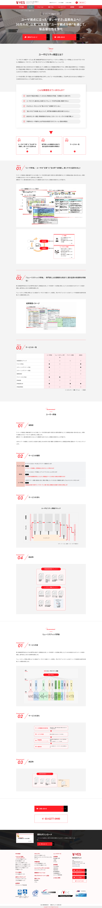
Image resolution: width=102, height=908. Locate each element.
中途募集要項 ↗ (57, 873)
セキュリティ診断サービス (39, 855)
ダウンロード (44, 844)
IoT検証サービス (19, 869)
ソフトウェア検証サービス (20, 859)
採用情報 (55, 864)
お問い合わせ (82, 2)
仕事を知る (55, 868)
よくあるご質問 (68, 2)
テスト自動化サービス (20, 874)
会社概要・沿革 (56, 858)
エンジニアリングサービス (39, 869)
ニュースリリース (61, 7)
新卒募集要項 (56, 871)
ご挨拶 (54, 860)
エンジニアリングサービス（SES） (42, 868)
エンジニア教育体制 (57, 875)
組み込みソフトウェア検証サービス (22, 866)
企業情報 (55, 856)
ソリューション (40, 7)
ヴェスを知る (56, 866)
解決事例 (36, 880)
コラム (35, 882)
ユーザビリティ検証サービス (40, 865)
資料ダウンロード (53, 2)
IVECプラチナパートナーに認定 (41, 875)
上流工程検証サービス (20, 880)
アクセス (55, 861)
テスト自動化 (18, 872)
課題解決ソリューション (39, 872)
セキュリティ (37, 853)
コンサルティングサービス (20, 878)
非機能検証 (37, 861)
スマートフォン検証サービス (21, 862)
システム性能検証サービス (40, 863)
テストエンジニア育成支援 (21, 885)
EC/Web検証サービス (20, 861)
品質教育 (17, 883)
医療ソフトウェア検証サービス (21, 867)
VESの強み (18, 853)
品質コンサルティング (20, 877)
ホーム (17, 10)
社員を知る (55, 869)
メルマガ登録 (60, 2)
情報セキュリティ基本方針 (55, 905)
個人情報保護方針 (45, 905)
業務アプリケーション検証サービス (22, 864)
